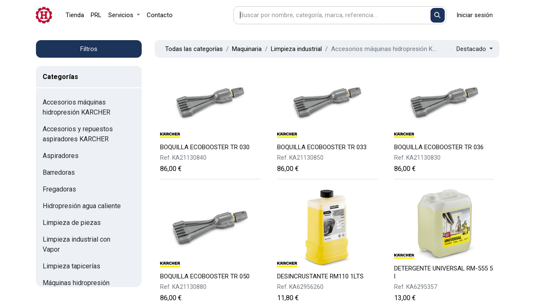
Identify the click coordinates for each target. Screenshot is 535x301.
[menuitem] (74, 15)
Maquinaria (247, 49)
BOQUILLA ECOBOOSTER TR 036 (439, 147)
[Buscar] (438, 15)
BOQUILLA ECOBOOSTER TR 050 (205, 276)
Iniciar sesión (474, 15)
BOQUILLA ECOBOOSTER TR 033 (322, 147)
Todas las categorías (194, 49)
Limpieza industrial (296, 49)
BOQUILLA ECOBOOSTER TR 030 (205, 147)
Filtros (88, 49)
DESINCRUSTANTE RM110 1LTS (320, 276)
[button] (474, 49)
